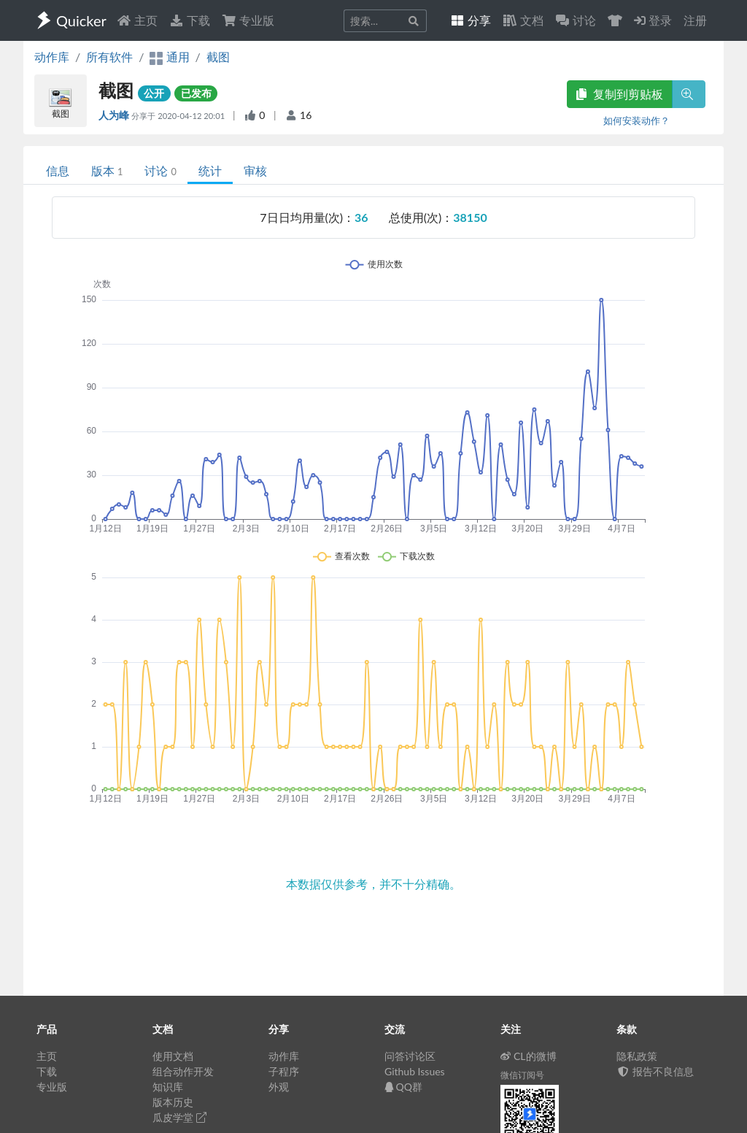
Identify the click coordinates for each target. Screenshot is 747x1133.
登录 (653, 20)
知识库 (167, 1086)
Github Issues (414, 1071)
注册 (695, 20)
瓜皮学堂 (179, 1117)
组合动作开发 (183, 1071)
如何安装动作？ (636, 120)
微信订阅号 (522, 1074)
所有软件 (109, 57)
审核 (255, 170)
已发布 (196, 93)
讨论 (160, 170)
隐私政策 (636, 1056)
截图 (218, 57)
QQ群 (403, 1086)
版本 (107, 170)
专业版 (248, 20)
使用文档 (172, 1056)
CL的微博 (528, 1056)
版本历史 (172, 1102)
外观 (278, 1086)
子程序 (283, 1071)
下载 (189, 20)
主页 (137, 20)
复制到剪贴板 (619, 94)
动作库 (51, 57)
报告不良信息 (655, 1071)
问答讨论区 (410, 1056)
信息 (57, 170)
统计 (210, 170)
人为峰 (114, 115)
